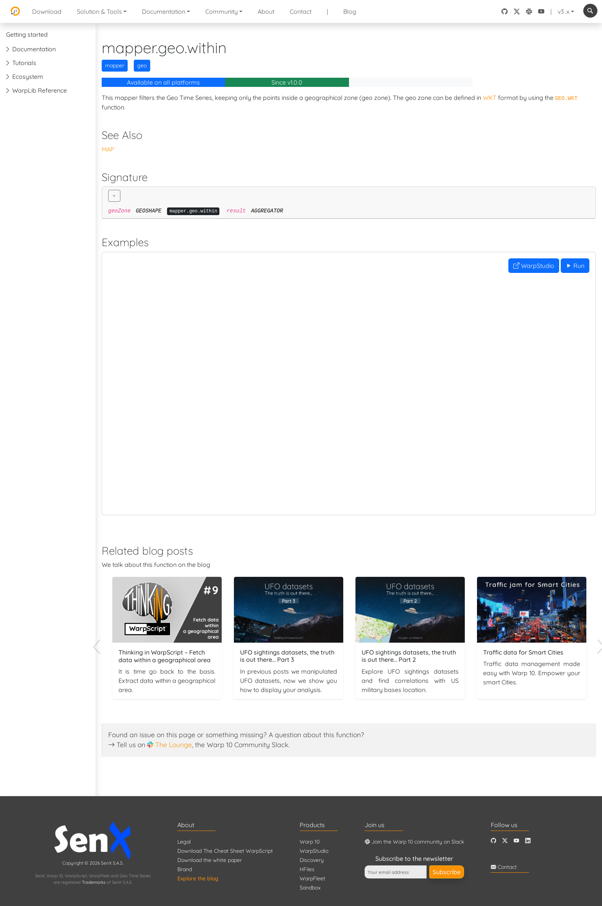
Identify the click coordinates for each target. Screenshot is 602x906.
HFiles (307, 869)
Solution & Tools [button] (99, 11)
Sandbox (310, 887)
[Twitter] (505, 841)
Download (47, 11)
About (266, 11)
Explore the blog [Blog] (197, 878)
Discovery (312, 860)
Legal (184, 841)
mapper (114, 65)
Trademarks (93, 882)
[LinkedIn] (528, 841)
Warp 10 (310, 841)
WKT (490, 97)
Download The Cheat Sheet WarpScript (225, 850)
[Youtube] (516, 841)
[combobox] (590, 11)
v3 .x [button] (564, 11)
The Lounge (173, 744)
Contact (301, 11)
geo (142, 65)
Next (597, 641)
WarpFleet (312, 878)
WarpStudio (533, 265)
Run (575, 265)
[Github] (493, 841)
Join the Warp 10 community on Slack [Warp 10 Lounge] (414, 841)
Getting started (27, 34)
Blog (349, 11)
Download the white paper (209, 860)
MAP (108, 149)
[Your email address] (396, 871)
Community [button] (221, 11)
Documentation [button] (163, 11)
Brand (184, 869)
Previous (100, 641)
